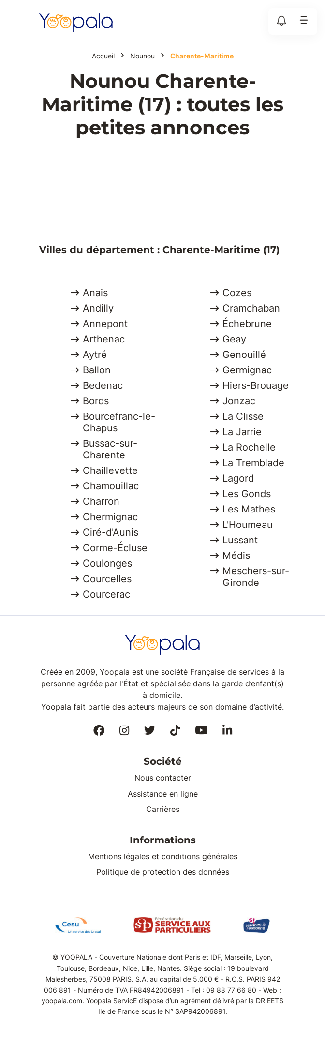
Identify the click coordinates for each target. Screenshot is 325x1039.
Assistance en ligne (163, 793)
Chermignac (110, 517)
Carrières (162, 809)
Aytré (95, 354)
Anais (95, 293)
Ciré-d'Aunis (110, 532)
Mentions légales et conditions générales (162, 856)
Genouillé (244, 354)
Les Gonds (246, 493)
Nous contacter (162, 778)
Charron (101, 501)
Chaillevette (110, 470)
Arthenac (104, 339)
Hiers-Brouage (255, 385)
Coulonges (107, 563)
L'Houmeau (247, 524)
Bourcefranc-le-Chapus (119, 422)
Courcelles (107, 578)
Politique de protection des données (162, 872)
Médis (236, 555)
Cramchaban (251, 308)
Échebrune (247, 323)
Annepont (105, 323)
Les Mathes (248, 509)
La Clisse (243, 416)
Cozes (236, 293)
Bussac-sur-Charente (110, 449)
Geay (234, 339)
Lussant (240, 540)
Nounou (142, 56)
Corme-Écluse (115, 548)
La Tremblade (253, 463)
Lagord (238, 478)
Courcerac (106, 594)
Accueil (103, 56)
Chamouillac (111, 486)
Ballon (97, 370)
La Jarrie (242, 432)
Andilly (98, 308)
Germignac (247, 370)
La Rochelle (249, 447)
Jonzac (238, 401)
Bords (96, 401)
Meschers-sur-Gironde (255, 576)
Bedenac (103, 385)
